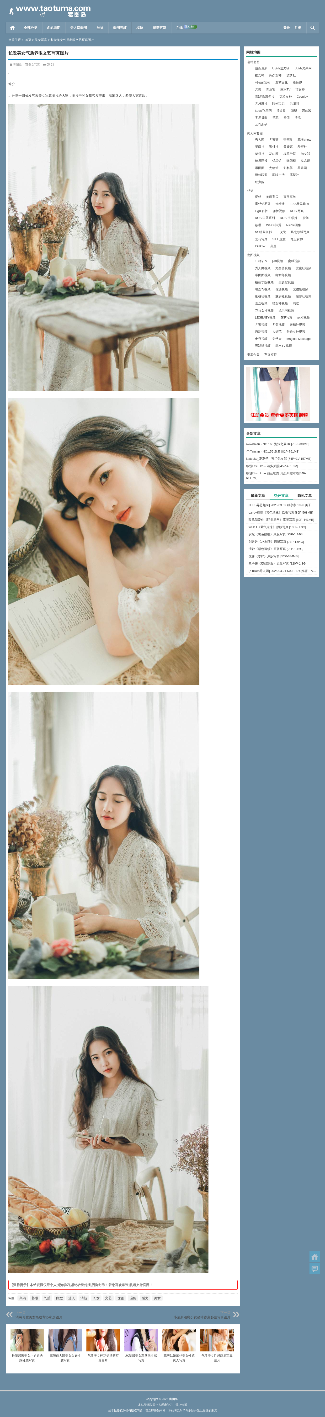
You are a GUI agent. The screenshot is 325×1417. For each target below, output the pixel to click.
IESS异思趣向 (299, 204)
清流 (297, 117)
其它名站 (261, 125)
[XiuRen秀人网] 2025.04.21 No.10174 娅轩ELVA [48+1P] (283, 571)
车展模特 (270, 354)
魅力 (145, 1298)
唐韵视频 (261, 331)
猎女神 (300, 89)
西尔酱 (306, 110)
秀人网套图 (78, 28)
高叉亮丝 (289, 197)
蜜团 (286, 117)
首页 (12, 28)
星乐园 (302, 168)
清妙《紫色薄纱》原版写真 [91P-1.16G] (276, 549)
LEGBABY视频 (265, 317)
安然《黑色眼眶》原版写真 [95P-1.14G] (276, 534)
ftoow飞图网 (263, 110)
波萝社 (291, 75)
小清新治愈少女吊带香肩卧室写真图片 (202, 1317)
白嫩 (59, 1298)
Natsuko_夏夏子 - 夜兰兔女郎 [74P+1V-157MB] (278, 458)
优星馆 (277, 160)
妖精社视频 (297, 324)
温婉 (133, 1298)
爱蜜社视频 (303, 268)
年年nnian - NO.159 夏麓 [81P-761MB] (272, 451)
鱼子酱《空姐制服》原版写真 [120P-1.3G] (278, 563)
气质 (47, 1298)
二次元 (281, 232)
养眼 (35, 1298)
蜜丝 (306, 218)
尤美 (258, 89)
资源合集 (253, 354)
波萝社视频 (303, 296)
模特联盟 (261, 175)
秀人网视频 (263, 268)
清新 (83, 1298)
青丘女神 (296, 239)
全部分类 (30, 28)
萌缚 (294, 110)
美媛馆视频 (286, 282)
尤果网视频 (286, 310)
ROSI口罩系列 (265, 218)
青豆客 (270, 89)
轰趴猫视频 (263, 345)
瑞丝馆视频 (263, 289)
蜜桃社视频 (263, 296)
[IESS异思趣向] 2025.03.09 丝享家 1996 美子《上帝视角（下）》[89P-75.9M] (283, 505)
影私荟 (288, 168)
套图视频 (120, 28)
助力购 (259, 182)
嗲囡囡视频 (263, 275)
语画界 (288, 139)
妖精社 (280, 204)
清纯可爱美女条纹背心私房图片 (39, 1317)
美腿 (273, 246)
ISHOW (260, 246)
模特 (139, 28)
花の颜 (273, 154)
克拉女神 (285, 96)
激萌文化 (281, 82)
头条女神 (275, 75)
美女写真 (41, 40)
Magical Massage (299, 339)
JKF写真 (286, 317)
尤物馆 (273, 168)
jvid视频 (277, 261)
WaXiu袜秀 (273, 225)
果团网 (294, 103)
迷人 (71, 1298)
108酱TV (261, 261)
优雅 (120, 1298)
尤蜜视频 (261, 324)
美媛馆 (288, 146)
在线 (186, 27)
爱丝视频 (261, 303)
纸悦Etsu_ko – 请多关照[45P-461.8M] (272, 466)
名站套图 (53, 28)
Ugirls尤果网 (303, 68)
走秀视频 (261, 339)
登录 (286, 28)
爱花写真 (261, 239)
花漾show (304, 139)
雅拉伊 (297, 82)
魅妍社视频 (283, 296)
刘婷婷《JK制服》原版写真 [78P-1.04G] (276, 541)
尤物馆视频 (300, 289)
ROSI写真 (297, 211)
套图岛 (17, 64)
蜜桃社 (273, 146)
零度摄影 (261, 117)
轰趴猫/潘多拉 (265, 96)
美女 (157, 1298)
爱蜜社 (302, 146)
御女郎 (305, 154)
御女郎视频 (283, 275)
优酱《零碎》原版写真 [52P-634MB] (274, 556)
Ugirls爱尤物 (280, 68)
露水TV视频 (283, 345)
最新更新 (159, 28)
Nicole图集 (293, 225)
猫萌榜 (291, 160)
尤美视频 (278, 324)
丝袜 (100, 28)
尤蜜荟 (273, 139)
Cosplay (302, 96)
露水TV (285, 89)
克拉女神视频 (264, 310)
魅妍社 (259, 154)
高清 (22, 1298)
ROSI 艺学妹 (289, 218)
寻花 (275, 117)
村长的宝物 (263, 82)
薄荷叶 (294, 175)
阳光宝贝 (278, 103)
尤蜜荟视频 (283, 268)
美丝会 (277, 339)
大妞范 (277, 331)
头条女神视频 (296, 331)
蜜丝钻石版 (263, 204)
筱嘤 (258, 225)
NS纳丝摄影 (263, 232)
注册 (298, 28)
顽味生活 (278, 175)
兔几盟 (305, 160)
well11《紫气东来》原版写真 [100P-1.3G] (277, 527)
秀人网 (259, 139)
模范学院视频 (264, 282)
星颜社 (259, 146)
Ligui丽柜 (261, 211)
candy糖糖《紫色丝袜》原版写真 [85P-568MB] (281, 512)
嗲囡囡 (259, 168)
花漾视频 (281, 289)
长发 (96, 1298)
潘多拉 (281, 110)
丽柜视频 (279, 211)
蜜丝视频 (294, 261)
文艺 (108, 1298)
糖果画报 (261, 160)
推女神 (259, 75)
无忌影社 (261, 103)
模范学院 (289, 154)
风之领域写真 (300, 232)
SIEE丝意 (279, 239)
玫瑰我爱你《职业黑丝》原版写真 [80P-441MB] (281, 519)
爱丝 (258, 197)
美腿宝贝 (272, 197)
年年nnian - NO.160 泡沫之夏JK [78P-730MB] (277, 444)
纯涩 (296, 303)
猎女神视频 (280, 303)
